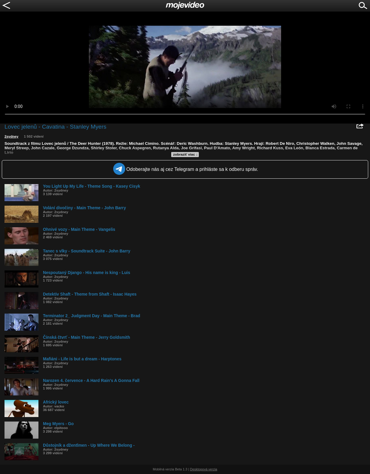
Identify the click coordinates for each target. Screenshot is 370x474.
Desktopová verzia (203, 469)
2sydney (11, 136)
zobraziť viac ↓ (185, 154)
